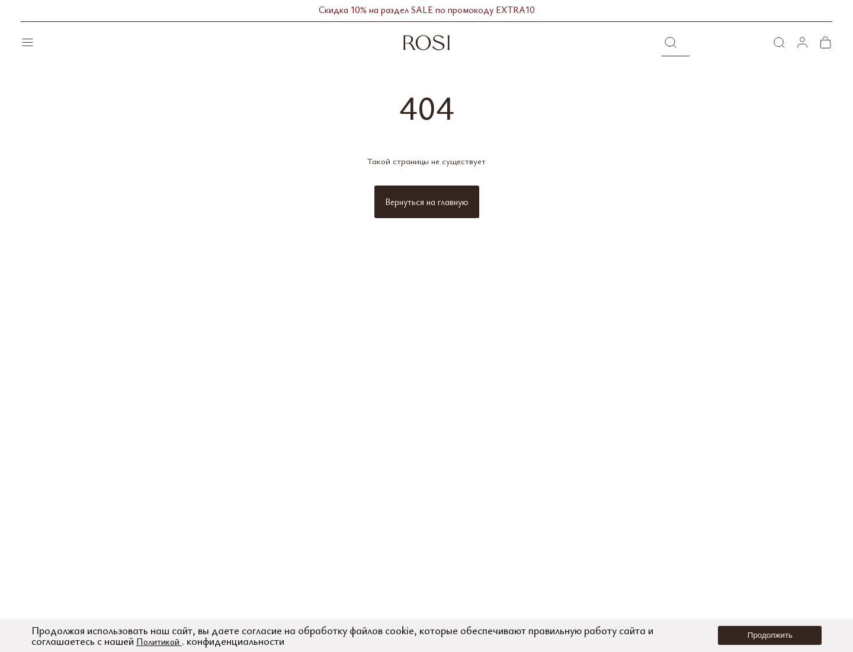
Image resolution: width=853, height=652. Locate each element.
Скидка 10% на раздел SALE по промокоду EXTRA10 (426, 11)
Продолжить (770, 635)
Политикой (162, 641)
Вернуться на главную (426, 201)
